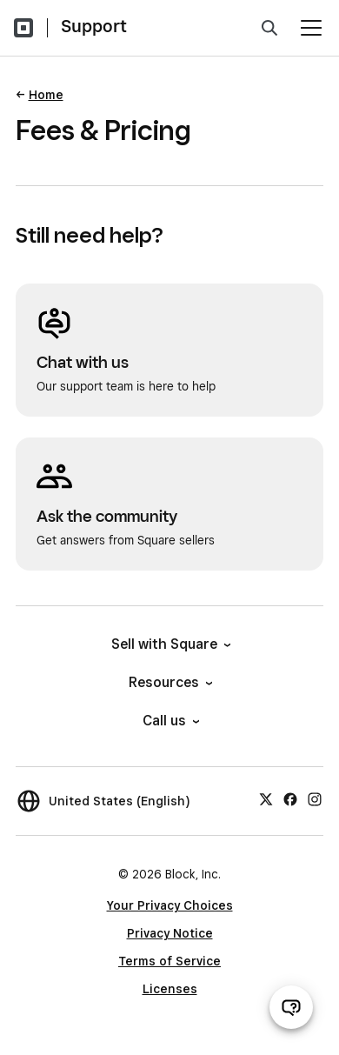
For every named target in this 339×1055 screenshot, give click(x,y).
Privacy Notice (170, 933)
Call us (170, 720)
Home (46, 95)
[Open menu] (311, 28)
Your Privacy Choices (170, 905)
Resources (169, 682)
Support (94, 26)
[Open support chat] (291, 1007)
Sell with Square (170, 644)
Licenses (170, 989)
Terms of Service (169, 961)
